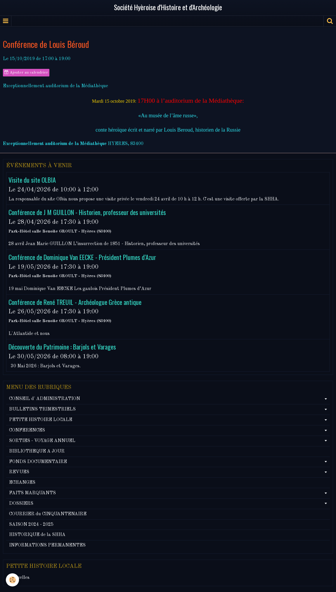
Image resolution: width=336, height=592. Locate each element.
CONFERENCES (27, 430)
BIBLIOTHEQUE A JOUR (37, 451)
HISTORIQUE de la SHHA (37, 534)
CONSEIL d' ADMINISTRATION (44, 399)
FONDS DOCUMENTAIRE (38, 462)
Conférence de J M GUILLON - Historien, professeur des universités (87, 212)
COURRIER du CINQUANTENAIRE (47, 514)
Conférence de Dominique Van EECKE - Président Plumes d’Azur (82, 257)
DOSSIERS (21, 503)
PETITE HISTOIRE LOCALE (40, 420)
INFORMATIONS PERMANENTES (47, 545)
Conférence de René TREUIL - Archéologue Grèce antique (74, 301)
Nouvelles (19, 577)
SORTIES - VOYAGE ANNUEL (42, 441)
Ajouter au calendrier (26, 72)
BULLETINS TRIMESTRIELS (42, 409)
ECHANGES (22, 482)
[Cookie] (12, 579)
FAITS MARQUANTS (32, 493)
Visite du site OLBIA (32, 179)
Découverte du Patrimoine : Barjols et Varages (62, 346)
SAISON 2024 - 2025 (31, 524)
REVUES (19, 472)
